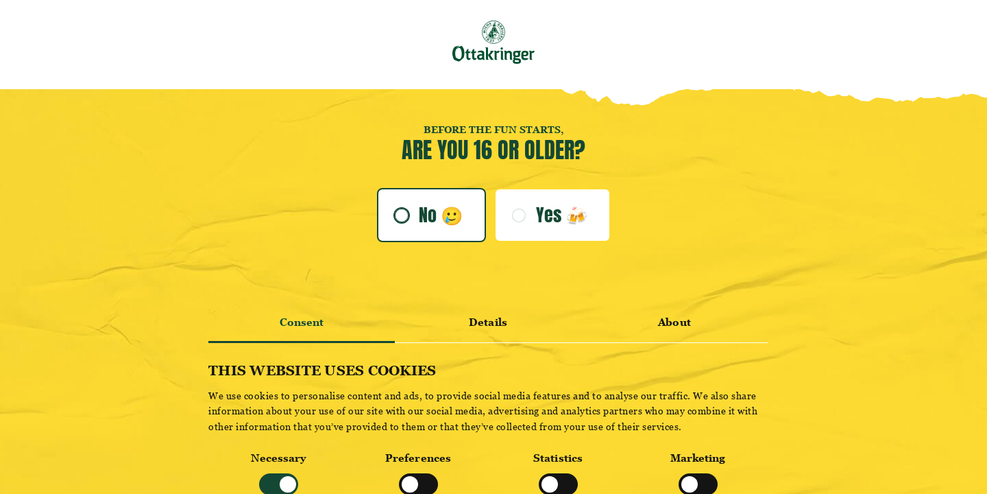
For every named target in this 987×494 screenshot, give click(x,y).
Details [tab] (488, 322)
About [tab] (674, 322)
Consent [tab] (302, 322)
